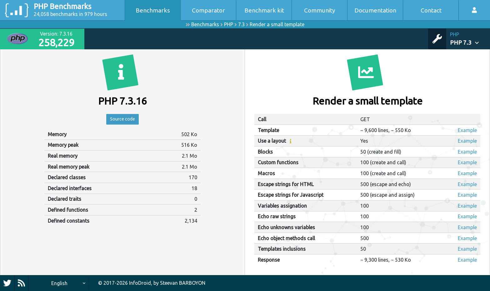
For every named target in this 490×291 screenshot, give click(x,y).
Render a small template (277, 24)
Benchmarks (153, 10)
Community (319, 10)
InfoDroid (140, 283)
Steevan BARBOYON (182, 283)
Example (467, 130)
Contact (431, 10)
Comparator (208, 10)
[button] (470, 39)
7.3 (241, 24)
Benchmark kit (264, 10)
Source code (122, 120)
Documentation (375, 10)
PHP (228, 24)
